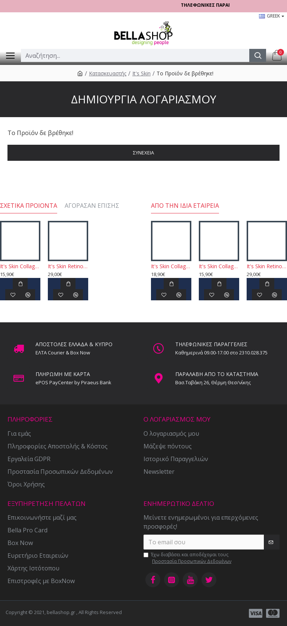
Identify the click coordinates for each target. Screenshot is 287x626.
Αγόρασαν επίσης (92, 206)
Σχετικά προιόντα (28, 206)
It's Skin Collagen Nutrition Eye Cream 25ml (171, 266)
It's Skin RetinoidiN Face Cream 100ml (68, 266)
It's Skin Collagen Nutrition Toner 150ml (20, 266)
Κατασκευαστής (107, 73)
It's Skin (141, 73)
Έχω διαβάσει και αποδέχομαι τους (188, 558)
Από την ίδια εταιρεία (185, 206)
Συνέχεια (143, 152)
